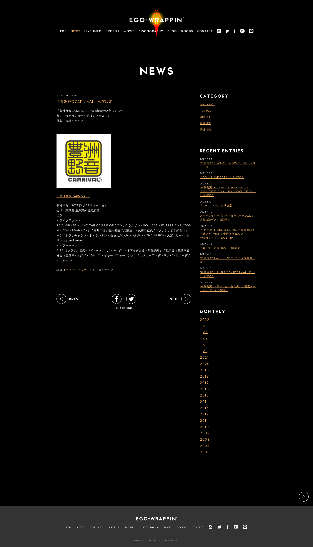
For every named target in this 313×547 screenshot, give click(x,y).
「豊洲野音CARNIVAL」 (73, 196)
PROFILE (114, 527)
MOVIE (129, 527)
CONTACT (198, 527)
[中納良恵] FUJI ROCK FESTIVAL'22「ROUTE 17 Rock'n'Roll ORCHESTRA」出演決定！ (228, 191)
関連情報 (205, 129)
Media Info (207, 104)
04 (205, 332)
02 (205, 344)
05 (205, 326)
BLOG (167, 527)
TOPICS (205, 110)
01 (205, 351)
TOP (68, 527)
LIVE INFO (96, 527)
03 (205, 338)
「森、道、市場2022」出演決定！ (221, 247)
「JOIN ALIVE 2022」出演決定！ (222, 177)
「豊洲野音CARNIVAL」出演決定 (84, 102)
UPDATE (206, 117)
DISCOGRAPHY (149, 527)
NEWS (80, 527)
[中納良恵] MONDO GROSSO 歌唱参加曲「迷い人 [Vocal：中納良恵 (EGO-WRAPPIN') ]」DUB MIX (227, 233)
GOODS (181, 527)
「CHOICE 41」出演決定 (216, 205)
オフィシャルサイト (78, 269)
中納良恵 (205, 123)
